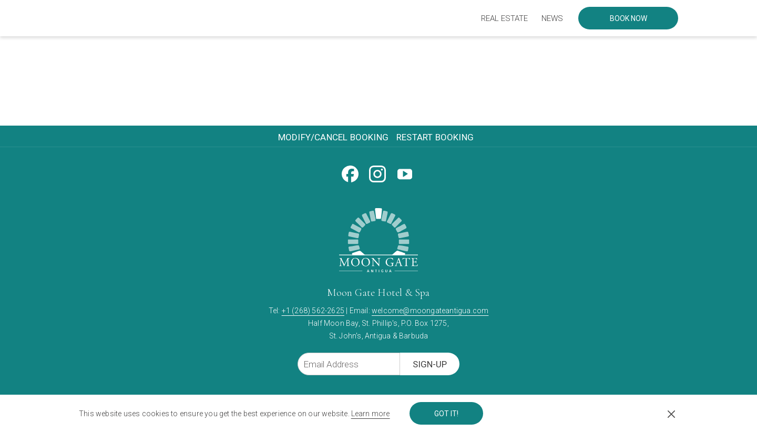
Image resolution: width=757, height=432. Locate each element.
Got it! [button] (446, 413)
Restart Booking (435, 137)
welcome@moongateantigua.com (430, 310)
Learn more (370, 413)
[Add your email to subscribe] (349, 364)
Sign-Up (430, 364)
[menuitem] (504, 18)
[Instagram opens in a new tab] (377, 172)
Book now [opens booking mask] (628, 18)
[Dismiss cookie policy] (671, 413)
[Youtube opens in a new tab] (404, 172)
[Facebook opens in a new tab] (350, 172)
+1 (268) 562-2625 (313, 310)
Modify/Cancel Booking (333, 137)
